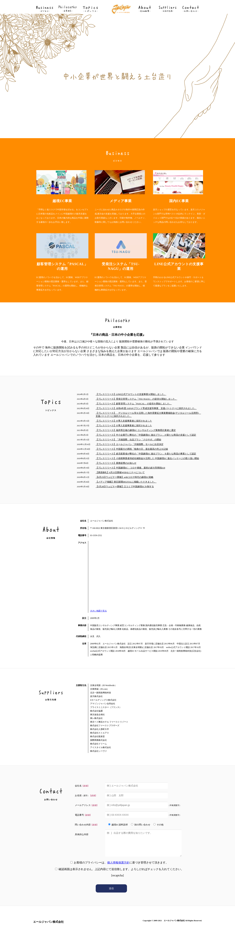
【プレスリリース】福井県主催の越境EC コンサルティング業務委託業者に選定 (136, 430)
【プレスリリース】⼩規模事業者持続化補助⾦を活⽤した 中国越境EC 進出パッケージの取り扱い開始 (147, 458)
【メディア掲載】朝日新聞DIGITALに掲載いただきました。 (126, 481)
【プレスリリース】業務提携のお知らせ (116, 463)
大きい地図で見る (98, 611)
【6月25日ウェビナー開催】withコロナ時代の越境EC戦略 (124, 477)
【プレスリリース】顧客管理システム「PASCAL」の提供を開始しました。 (134, 403)
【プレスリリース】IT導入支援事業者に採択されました (124, 420)
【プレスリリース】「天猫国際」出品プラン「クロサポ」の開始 (128, 439)
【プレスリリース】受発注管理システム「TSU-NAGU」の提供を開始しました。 (136, 399)
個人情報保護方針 (118, 862)
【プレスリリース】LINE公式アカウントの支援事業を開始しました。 (131, 394)
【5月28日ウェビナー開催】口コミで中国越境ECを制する (125, 486)
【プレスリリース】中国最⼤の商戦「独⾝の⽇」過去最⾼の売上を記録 (132, 449)
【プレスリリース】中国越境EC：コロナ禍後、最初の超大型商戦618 (130, 467)
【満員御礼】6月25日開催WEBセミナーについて (120, 472)
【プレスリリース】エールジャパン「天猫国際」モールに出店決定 (129, 444)
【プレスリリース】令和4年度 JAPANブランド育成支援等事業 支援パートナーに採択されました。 (146, 408)
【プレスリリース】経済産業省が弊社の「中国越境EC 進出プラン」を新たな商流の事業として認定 (146, 453)
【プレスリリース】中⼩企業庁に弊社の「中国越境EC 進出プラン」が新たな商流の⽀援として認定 (146, 435)
